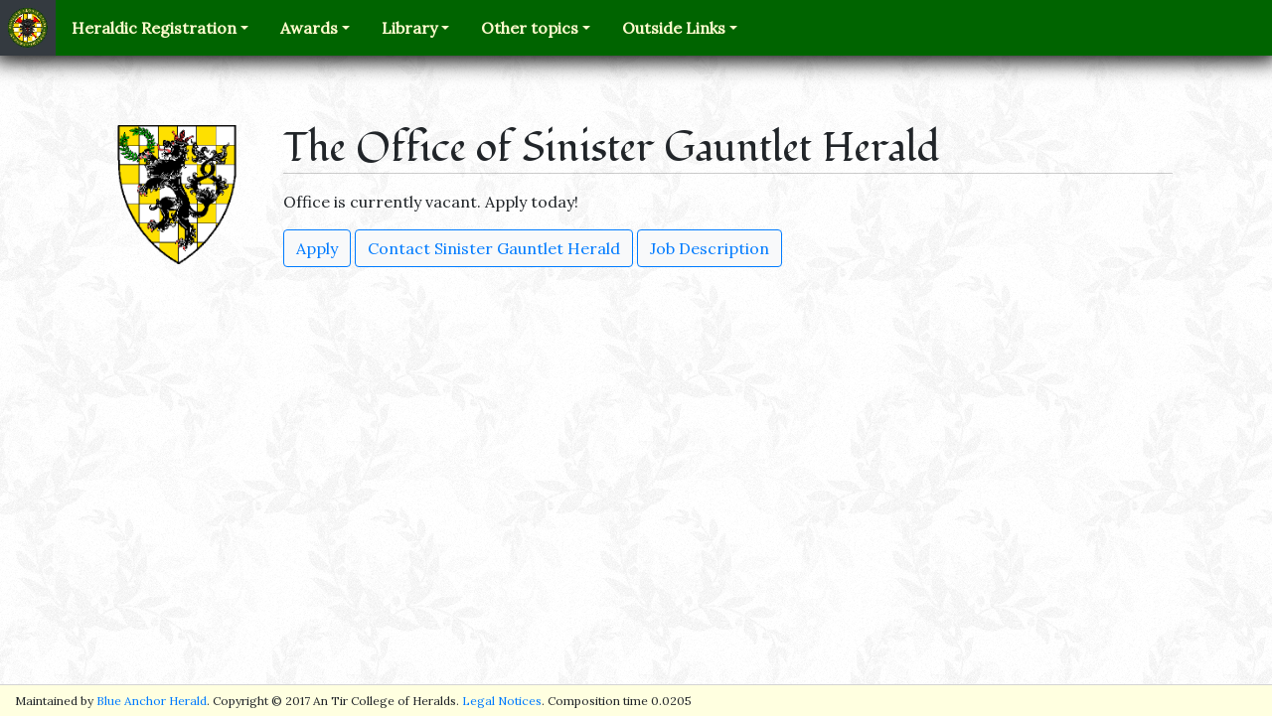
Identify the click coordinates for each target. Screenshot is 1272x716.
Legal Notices (502, 700)
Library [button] (409, 28)
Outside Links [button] (673, 28)
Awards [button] (309, 28)
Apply (317, 248)
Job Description (709, 248)
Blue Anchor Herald (151, 700)
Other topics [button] (529, 28)
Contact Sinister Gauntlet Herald (494, 248)
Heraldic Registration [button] (154, 28)
